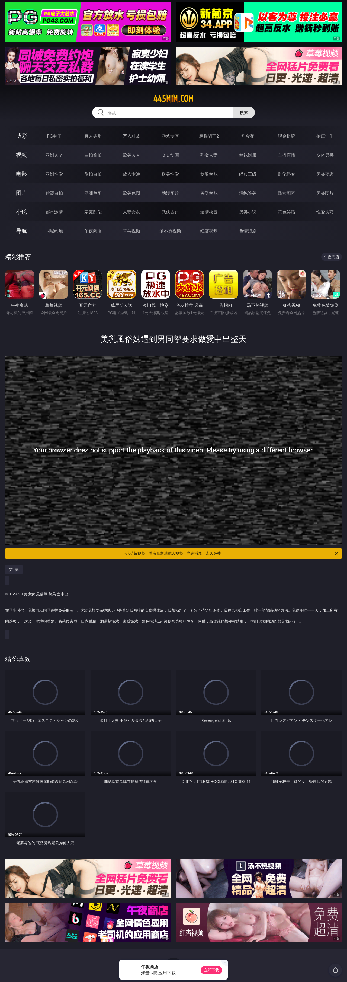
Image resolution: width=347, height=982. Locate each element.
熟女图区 (286, 193)
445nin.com (173, 98)
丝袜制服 (247, 155)
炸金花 (247, 136)
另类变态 (325, 174)
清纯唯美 (247, 193)
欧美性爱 (170, 174)
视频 (21, 154)
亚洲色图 (93, 193)
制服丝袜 (209, 174)
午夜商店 (93, 231)
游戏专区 (170, 136)
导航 (21, 230)
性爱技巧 (325, 212)
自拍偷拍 (93, 155)
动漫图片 (170, 193)
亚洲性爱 (54, 174)
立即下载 (211, 970)
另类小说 (247, 212)
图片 (21, 192)
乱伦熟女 (286, 174)
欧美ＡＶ (131, 155)
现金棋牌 (286, 136)
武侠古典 (170, 212)
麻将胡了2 (209, 136)
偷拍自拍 (93, 174)
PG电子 (54, 136)
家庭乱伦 (93, 212)
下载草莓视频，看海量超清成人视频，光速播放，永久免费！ (230, 553)
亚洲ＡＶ (54, 155)
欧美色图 (131, 193)
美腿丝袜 (209, 193)
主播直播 (286, 155)
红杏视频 (209, 231)
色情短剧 (247, 231)
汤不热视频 (170, 231)
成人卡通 (131, 174)
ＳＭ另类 (325, 155)
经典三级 (247, 174)
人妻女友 (131, 212)
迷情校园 (209, 212)
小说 (21, 211)
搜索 (244, 113)
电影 (21, 173)
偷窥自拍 (54, 193)
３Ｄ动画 (170, 155)
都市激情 (54, 212)
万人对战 (131, 136)
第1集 (14, 569)
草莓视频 (131, 231)
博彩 (21, 135)
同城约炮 (54, 231)
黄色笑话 (286, 212)
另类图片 (325, 193)
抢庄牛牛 (325, 136)
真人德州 (93, 136)
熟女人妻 (209, 155)
